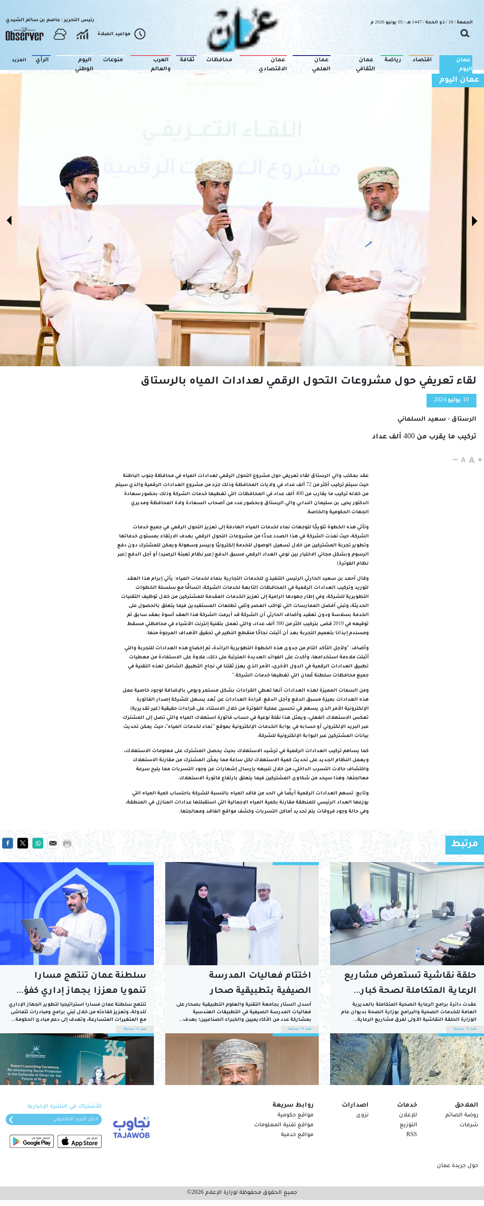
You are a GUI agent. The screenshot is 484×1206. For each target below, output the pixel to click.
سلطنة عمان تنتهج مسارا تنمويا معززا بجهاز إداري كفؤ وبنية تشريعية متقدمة (85, 985)
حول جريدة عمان (457, 1166)
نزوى (362, 1116)
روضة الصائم (461, 1116)
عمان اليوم (459, 80)
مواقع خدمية (297, 1135)
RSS (411, 1135)
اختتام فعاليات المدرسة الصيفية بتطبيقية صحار (260, 984)
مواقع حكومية (295, 1116)
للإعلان (408, 1116)
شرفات (468, 1125)
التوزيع (408, 1125)
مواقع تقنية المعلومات (283, 1125)
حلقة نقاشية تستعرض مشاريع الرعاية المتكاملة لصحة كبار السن (410, 985)
